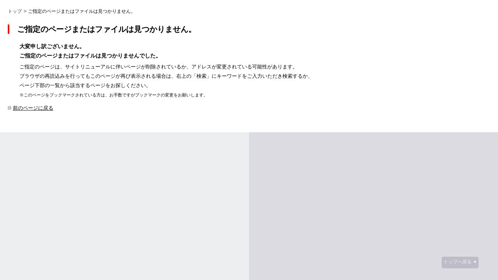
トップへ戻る (458, 261)
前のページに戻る (33, 108)
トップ (15, 11)
